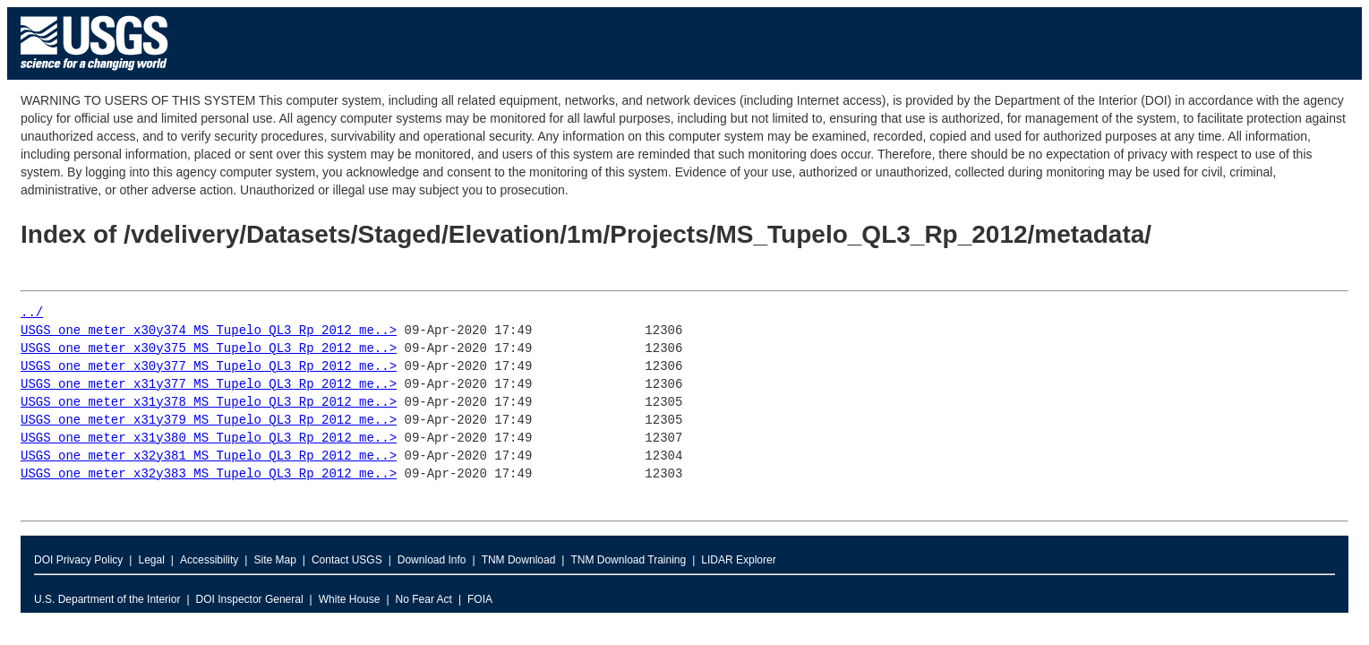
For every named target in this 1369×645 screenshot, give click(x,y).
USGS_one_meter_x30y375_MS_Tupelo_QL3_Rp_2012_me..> (209, 348)
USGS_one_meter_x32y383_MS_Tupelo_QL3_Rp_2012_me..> (209, 474)
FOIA (479, 599)
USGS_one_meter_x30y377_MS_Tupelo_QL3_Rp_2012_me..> (209, 366)
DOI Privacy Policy (78, 560)
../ (32, 313)
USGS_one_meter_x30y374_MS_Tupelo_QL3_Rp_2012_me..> (209, 331)
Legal (151, 560)
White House (350, 599)
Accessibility (209, 560)
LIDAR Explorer (738, 560)
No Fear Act (424, 599)
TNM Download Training (628, 560)
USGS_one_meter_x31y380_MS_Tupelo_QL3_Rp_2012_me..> (209, 438)
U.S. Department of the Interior (107, 599)
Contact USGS (347, 560)
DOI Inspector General (250, 599)
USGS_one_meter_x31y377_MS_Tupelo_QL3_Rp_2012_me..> (209, 384)
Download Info (432, 560)
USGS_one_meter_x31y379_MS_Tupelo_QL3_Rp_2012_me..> (209, 420)
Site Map (274, 560)
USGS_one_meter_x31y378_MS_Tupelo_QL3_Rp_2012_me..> (209, 402)
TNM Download (519, 560)
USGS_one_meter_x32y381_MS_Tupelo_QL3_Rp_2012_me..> (209, 456)
